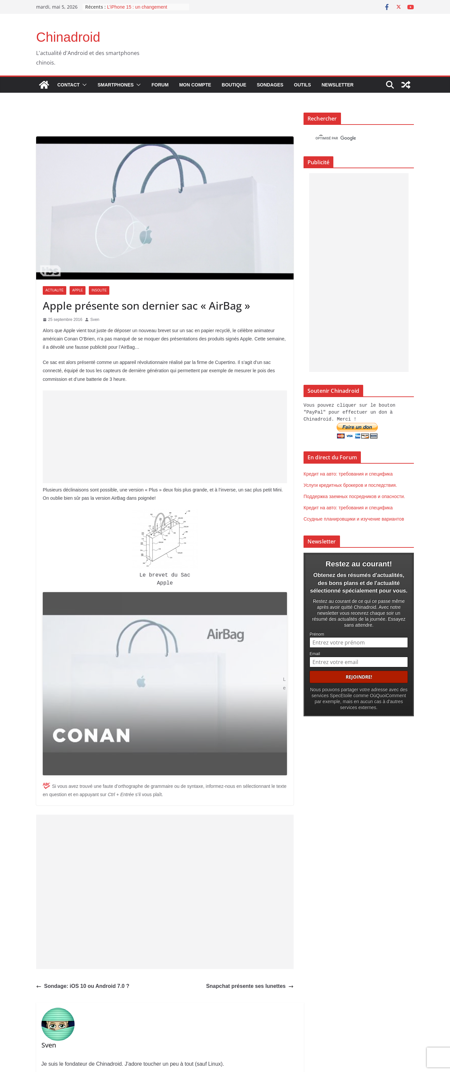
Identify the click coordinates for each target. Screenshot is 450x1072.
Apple (77, 290)
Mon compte (195, 84)
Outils (302, 84)
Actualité (54, 290)
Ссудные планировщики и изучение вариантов (354, 518)
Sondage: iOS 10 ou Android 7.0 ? (82, 949)
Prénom (316, 633)
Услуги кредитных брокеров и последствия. (350, 484)
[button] (83, 84)
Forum (159, 84)
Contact (68, 84)
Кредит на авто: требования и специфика (348, 473)
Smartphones (115, 84)
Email (314, 652)
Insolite (99, 290)
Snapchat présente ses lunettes (250, 950)
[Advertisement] (165, 436)
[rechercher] (352, 138)
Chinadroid (68, 37)
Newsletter (337, 84)
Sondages (270, 84)
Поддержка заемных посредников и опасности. (354, 495)
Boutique (234, 84)
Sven (94, 319)
